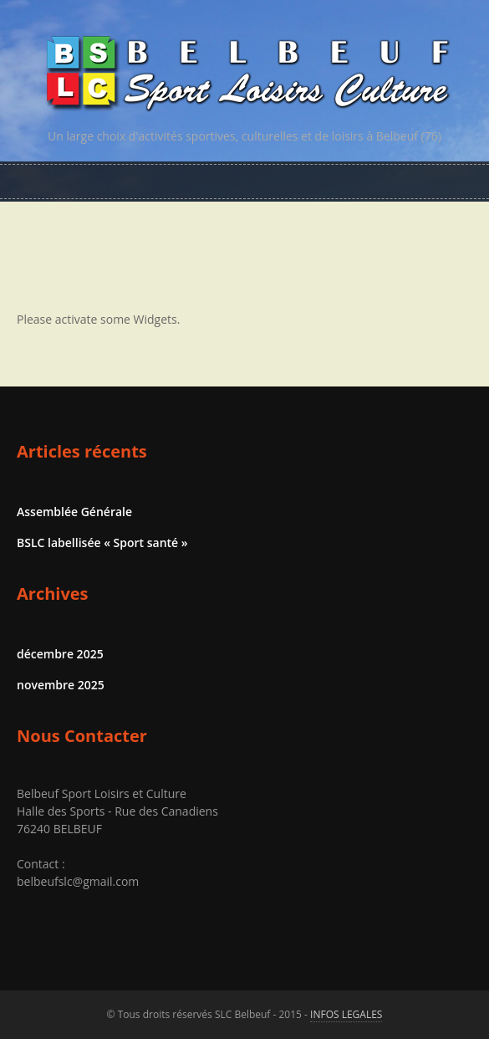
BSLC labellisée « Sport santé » (102, 542)
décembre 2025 (60, 654)
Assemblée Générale (74, 512)
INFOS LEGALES (346, 1014)
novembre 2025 (60, 685)
